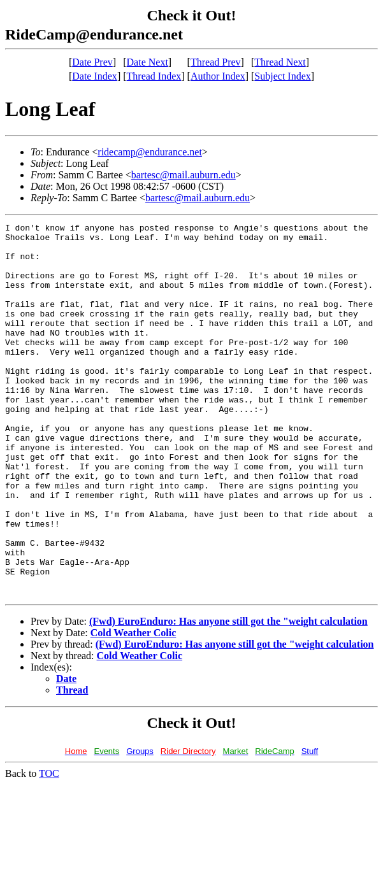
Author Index (218, 76)
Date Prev (92, 62)
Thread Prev (216, 62)
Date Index (94, 76)
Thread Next (279, 62)
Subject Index (282, 76)
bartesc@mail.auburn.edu (183, 174)
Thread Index (154, 76)
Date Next (147, 62)
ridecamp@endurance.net (150, 151)
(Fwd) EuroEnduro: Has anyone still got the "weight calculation (228, 695)
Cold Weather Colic (133, 707)
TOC (49, 848)
